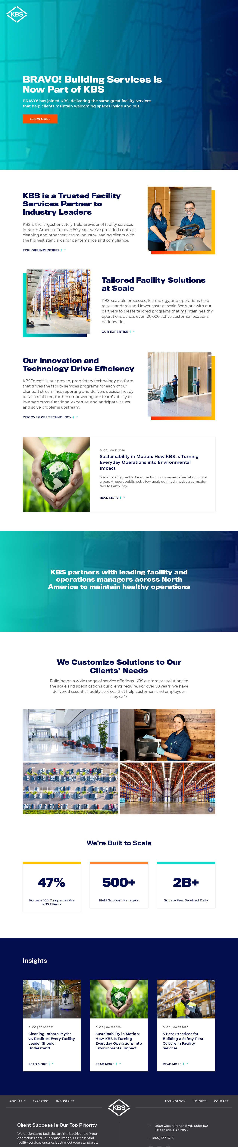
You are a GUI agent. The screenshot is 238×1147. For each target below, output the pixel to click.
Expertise (41, 1119)
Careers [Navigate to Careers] (222, 5)
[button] (233, 5)
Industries (65, 1119)
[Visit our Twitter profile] (229, 160)
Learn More (40, 119)
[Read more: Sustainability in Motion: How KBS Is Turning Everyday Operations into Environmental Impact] (112, 498)
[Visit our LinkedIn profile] (229, 144)
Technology (175, 1119)
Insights (200, 1119)
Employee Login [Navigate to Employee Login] (200, 5)
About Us (17, 1119)
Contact (221, 1119)
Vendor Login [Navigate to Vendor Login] (173, 5)
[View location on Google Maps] (178, 1144)
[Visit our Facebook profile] (229, 152)
